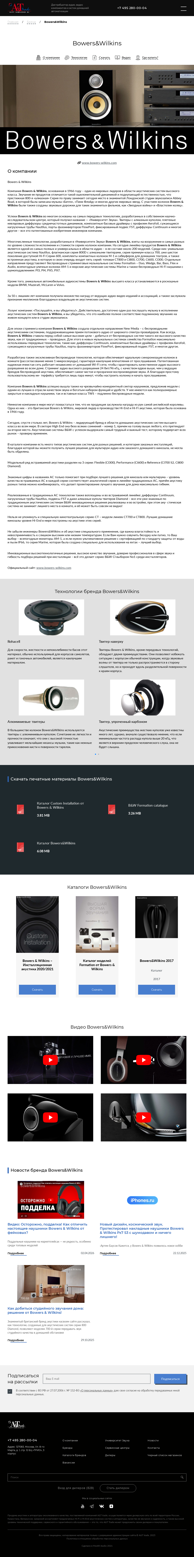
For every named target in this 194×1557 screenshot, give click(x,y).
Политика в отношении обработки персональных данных (97, 1538)
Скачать (37, 989)
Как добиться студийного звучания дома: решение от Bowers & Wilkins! (46, 1310)
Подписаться (170, 1378)
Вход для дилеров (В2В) (76, 1488)
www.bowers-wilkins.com (99, 162)
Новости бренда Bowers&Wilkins (47, 1170)
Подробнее (16, 1253)
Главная (13, 22)
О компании (70, 1440)
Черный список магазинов (165, 1455)
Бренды (68, 1447)
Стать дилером (118, 1488)
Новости (153, 1440)
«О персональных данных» (96, 1390)
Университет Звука (117, 1440)
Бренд (31, 22)
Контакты (154, 1447)
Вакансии (69, 1462)
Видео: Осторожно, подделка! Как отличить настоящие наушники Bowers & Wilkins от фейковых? (47, 1228)
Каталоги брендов (74, 1455)
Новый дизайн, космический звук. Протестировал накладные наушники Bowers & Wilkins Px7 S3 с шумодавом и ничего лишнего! (142, 1230)
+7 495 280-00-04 (132, 8)
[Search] (183, 1477)
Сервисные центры (117, 1447)
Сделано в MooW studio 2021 (97, 1545)
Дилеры (110, 1455)
